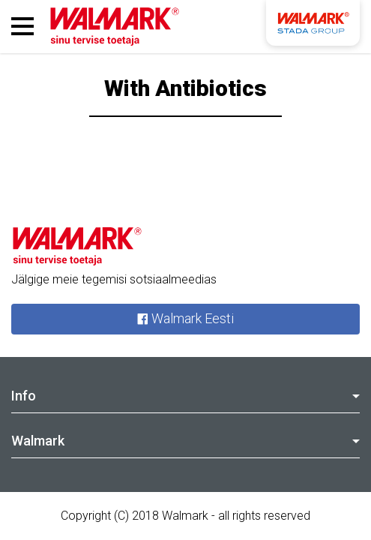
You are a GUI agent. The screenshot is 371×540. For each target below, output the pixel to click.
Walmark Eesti (185, 319)
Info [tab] (185, 396)
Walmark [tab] (185, 440)
